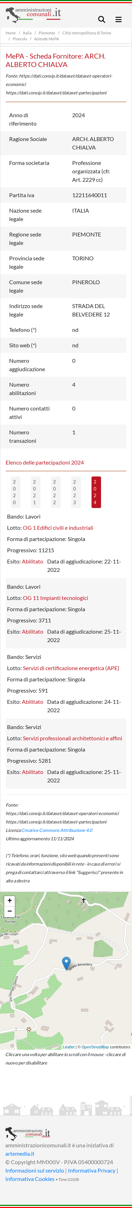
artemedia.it (19, 1153)
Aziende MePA (46, 38)
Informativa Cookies (30, 1178)
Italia (27, 33)
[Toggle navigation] (102, 19)
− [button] (9, 912)
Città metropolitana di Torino (86, 33)
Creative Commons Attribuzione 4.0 (56, 830)
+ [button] (9, 901)
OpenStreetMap (95, 1047)
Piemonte (47, 33)
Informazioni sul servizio (34, 1170)
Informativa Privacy (91, 1170)
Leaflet (69, 1047)
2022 (54, 492)
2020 (14, 492)
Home (11, 33)
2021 (34, 492)
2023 (74, 492)
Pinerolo (20, 38)
